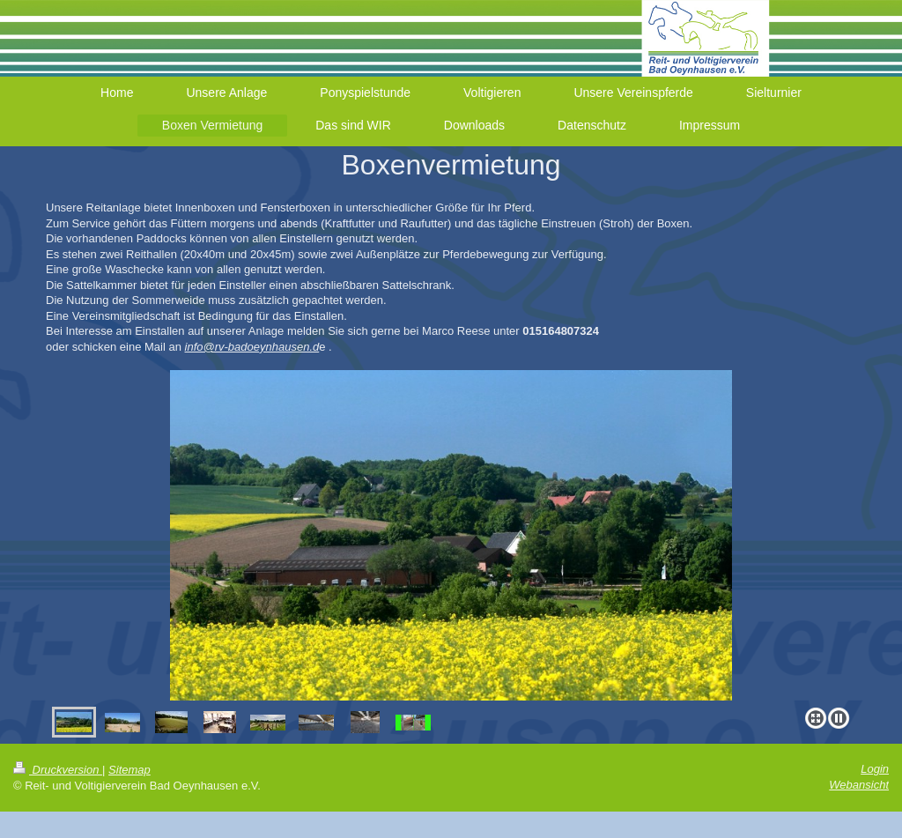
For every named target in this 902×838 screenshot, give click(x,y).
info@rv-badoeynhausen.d (252, 346)
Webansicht (859, 784)
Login (875, 768)
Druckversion (57, 769)
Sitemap (129, 769)
